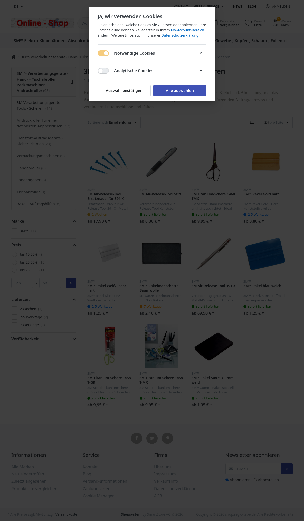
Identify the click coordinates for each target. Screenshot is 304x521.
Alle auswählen (180, 90)
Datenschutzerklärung (179, 35)
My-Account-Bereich (187, 30)
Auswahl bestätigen (124, 90)
